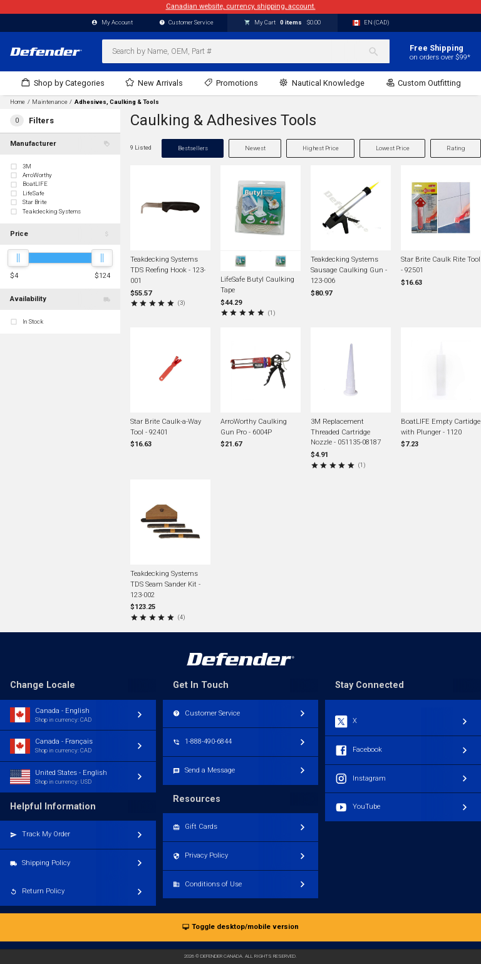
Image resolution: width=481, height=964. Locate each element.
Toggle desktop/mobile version (240, 927)
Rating (456, 148)
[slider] (18, 258)
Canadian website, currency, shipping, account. (241, 7)
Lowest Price (393, 148)
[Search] (379, 51)
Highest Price (321, 148)
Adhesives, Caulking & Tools (117, 102)
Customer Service (186, 23)
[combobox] (246, 51)
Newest (255, 148)
